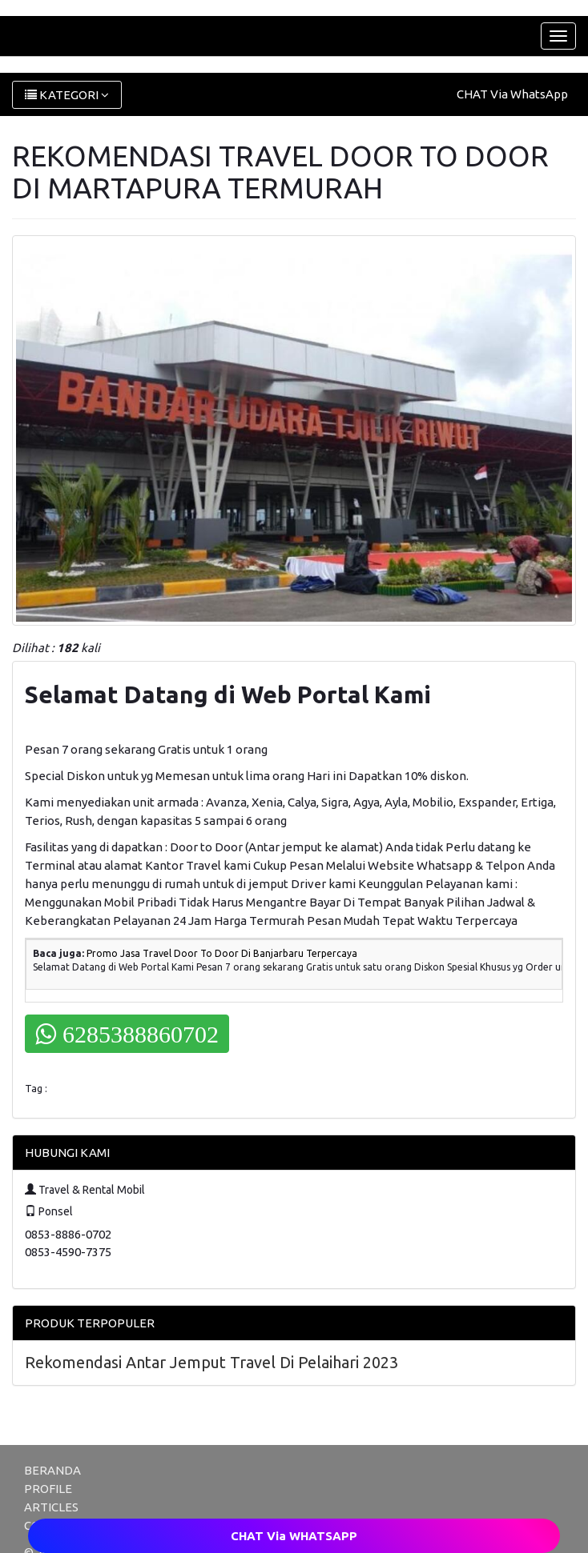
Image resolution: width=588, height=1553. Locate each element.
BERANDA (52, 1470)
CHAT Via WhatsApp (512, 94)
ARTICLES (51, 1507)
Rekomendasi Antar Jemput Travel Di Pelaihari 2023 (211, 1362)
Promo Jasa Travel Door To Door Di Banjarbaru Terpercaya (222, 953)
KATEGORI (67, 95)
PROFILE (48, 1488)
